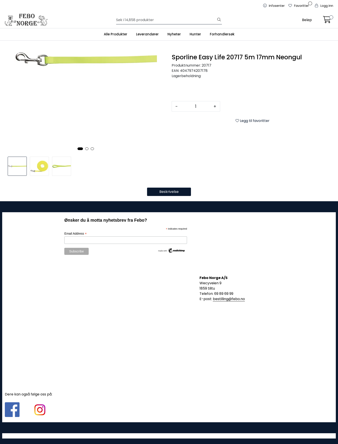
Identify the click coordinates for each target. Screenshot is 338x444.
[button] (80, 148)
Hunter (195, 34)
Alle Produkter (115, 34)
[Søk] (166, 20)
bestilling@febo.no (229, 298)
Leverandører (147, 34)
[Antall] (195, 106)
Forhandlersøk (222, 34)
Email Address (75, 234)
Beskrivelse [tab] (169, 191)
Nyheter (174, 34)
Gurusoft (169, 435)
